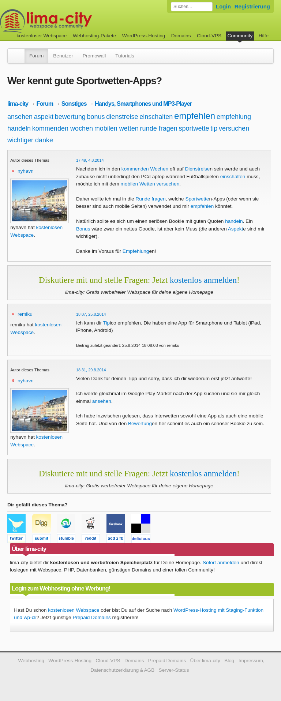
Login (223, 6)
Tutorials (124, 56)
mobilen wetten (116, 128)
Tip (106, 323)
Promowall (94, 56)
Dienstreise (197, 169)
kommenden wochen (62, 128)
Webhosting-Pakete (94, 35)
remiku (25, 314)
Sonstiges (74, 103)
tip (213, 128)
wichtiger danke (30, 140)
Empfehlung (136, 251)
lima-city (17, 103)
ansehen (20, 116)
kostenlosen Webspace (73, 610)
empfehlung (234, 116)
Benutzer (63, 56)
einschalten (156, 116)
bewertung (70, 116)
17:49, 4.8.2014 (90, 160)
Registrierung (252, 6)
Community (240, 35)
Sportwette (197, 199)
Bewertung (140, 423)
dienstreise (122, 116)
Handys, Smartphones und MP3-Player (143, 103)
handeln (19, 128)
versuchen (234, 128)
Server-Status (174, 670)
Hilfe (264, 35)
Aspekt (235, 229)
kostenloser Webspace (41, 35)
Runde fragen (150, 199)
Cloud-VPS (209, 35)
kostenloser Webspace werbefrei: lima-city (73, 21)
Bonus (83, 229)
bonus (96, 116)
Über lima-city (205, 660)
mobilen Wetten (138, 184)
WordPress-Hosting (143, 35)
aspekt (43, 116)
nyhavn (26, 171)
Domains (181, 35)
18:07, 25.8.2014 (91, 314)
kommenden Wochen (144, 169)
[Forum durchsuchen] (192, 6)
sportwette (194, 128)
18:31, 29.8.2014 (91, 370)
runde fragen (158, 128)
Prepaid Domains (91, 617)
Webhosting (31, 660)
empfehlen (194, 116)
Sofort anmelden (221, 562)
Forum (36, 56)
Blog (229, 660)
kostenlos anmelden (203, 280)
